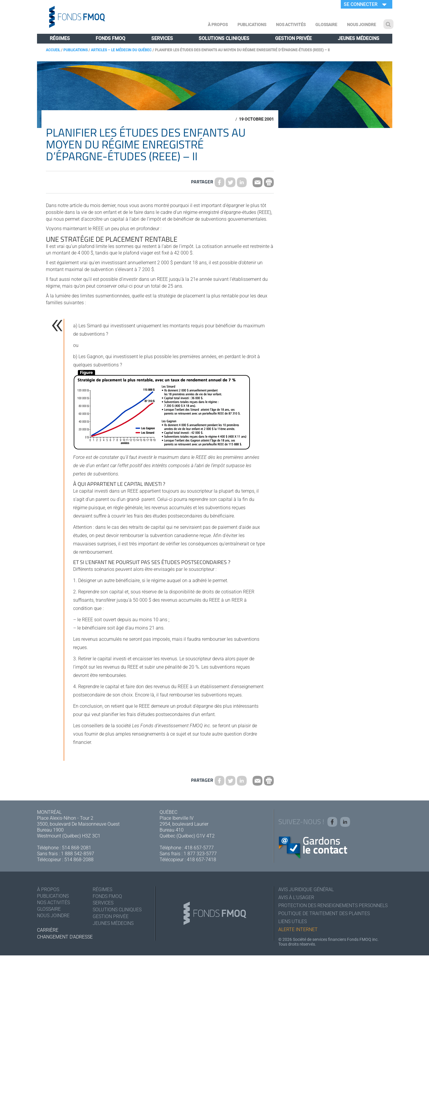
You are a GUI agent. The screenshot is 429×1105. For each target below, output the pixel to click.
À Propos (218, 24)
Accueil (53, 50)
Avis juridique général (306, 889)
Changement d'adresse (65, 937)
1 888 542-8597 (77, 853)
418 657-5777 (199, 848)
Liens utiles (292, 921)
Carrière (47, 930)
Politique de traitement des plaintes (324, 913)
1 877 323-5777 (200, 853)
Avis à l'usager (296, 897)
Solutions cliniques (224, 38)
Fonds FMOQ (110, 38)
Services (162, 38)
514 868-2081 (76, 848)
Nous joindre (361, 24)
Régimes (60, 38)
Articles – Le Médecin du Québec (121, 50)
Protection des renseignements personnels (333, 905)
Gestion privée (293, 38)
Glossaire (326, 24)
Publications (251, 24)
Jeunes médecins (358, 38)
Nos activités (291, 24)
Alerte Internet (298, 929)
